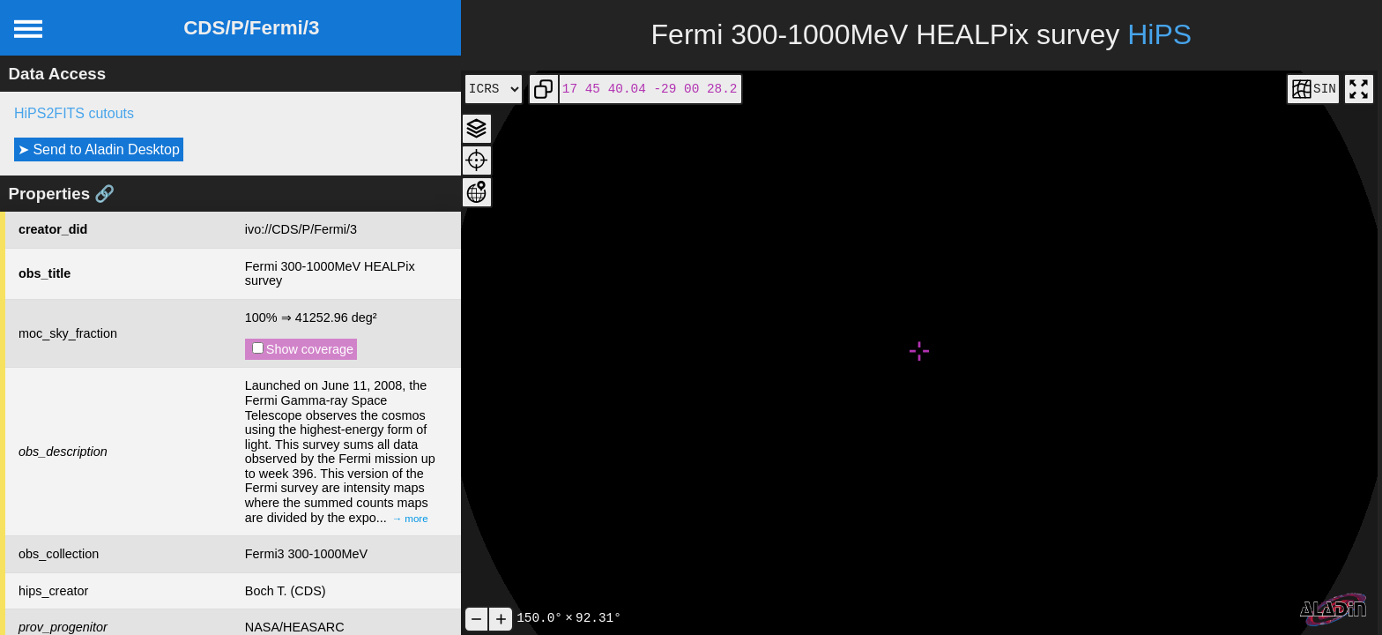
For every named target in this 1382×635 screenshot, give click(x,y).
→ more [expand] (410, 518)
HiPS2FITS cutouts (74, 113)
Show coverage (302, 349)
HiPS (1159, 34)
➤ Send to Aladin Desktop (99, 149)
